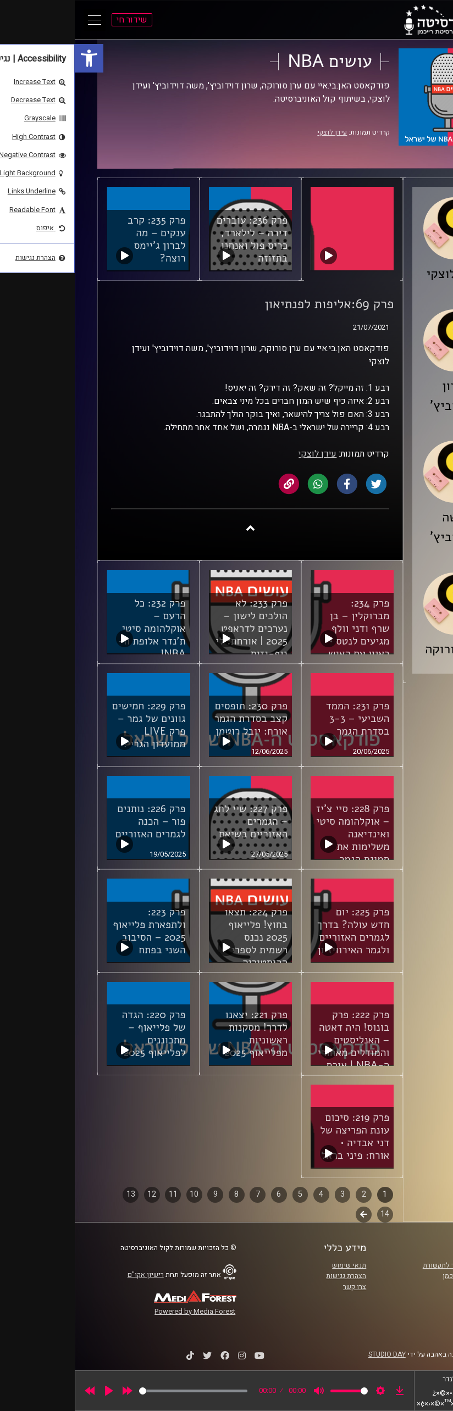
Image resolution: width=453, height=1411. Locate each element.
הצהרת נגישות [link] (271, 1276)
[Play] (34, 1390)
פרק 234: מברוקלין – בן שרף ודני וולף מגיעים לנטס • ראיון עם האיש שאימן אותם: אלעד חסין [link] (283, 641)
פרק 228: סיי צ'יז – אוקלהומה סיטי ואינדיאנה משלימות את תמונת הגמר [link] (278, 834)
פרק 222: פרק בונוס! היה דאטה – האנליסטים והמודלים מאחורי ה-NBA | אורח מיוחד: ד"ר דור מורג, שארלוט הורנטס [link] (278, 1059)
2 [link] (289, 1194)
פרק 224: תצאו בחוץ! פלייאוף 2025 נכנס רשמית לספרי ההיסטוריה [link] (181, 937)
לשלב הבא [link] (289, 1215)
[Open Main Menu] (20, 20)
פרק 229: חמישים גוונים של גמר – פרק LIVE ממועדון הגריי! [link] (74, 725)
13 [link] (56, 1194)
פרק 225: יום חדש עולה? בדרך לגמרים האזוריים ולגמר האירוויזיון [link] (278, 931)
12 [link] (77, 1194)
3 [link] (268, 1194)
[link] (14, 58)
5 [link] (225, 1194)
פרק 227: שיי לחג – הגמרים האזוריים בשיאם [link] (176, 821)
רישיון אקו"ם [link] (71, 1274)
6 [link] (204, 1194)
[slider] (118, 1391)
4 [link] (246, 1194)
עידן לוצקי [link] (257, 132)
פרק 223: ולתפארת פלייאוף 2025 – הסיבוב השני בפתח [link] (74, 931)
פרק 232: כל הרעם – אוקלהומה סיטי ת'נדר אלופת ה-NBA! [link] (77, 628)
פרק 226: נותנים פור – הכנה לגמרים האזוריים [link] (76, 821)
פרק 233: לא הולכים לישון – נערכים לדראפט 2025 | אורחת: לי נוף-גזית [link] (177, 628)
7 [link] (183, 1194)
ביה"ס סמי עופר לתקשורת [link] (385, 1265)
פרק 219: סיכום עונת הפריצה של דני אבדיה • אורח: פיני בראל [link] (279, 1136)
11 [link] (98, 1194)
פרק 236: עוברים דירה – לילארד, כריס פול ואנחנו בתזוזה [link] (177, 239)
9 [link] (141, 1194)
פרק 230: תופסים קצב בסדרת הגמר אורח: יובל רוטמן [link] (176, 718)
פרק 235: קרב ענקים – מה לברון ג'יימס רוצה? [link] (82, 239)
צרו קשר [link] (279, 1287)
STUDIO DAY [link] (312, 1354)
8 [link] (161, 1194)
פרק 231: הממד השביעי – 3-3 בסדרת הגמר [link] (283, 718)
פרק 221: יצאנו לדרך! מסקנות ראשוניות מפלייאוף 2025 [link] (181, 1034)
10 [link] (119, 1194)
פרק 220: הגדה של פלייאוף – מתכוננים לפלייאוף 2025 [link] (79, 1034)
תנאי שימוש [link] (274, 1265)
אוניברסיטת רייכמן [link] (395, 1276)
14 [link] (310, 1214)
